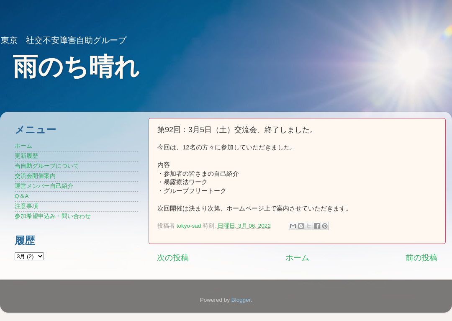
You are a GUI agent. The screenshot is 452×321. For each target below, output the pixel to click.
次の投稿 (173, 257)
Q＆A (22, 196)
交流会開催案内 (35, 176)
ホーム (297, 257)
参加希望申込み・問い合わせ (53, 216)
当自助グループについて (47, 166)
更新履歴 (26, 156)
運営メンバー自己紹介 (44, 186)
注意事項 (26, 206)
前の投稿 (421, 257)
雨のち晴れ (76, 67)
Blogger (241, 300)
